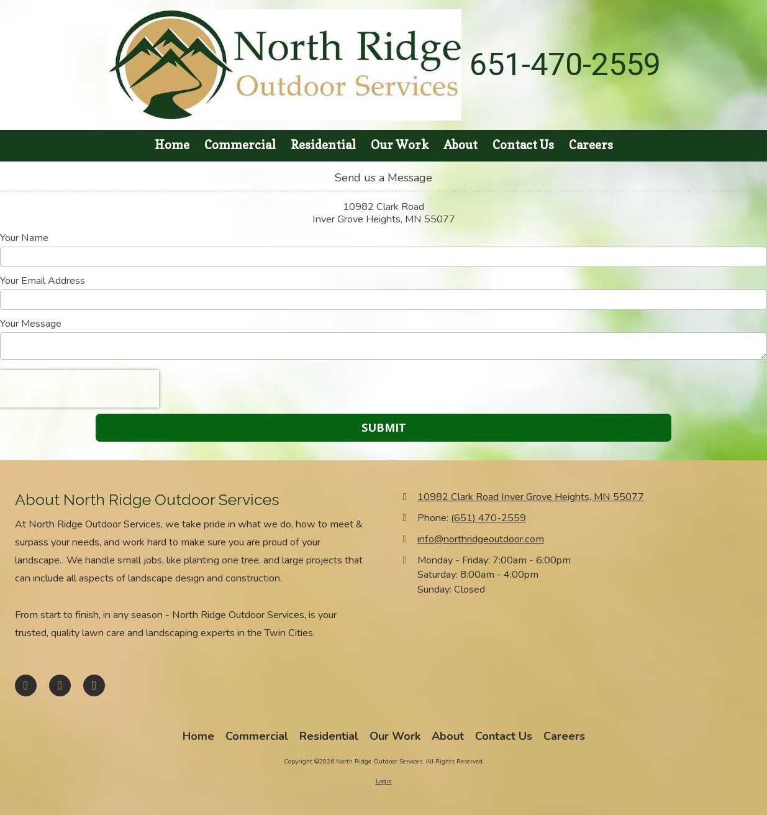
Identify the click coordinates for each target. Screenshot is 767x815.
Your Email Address (42, 281)
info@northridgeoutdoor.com (480, 539)
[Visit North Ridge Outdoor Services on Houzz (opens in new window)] (94, 685)
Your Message (30, 323)
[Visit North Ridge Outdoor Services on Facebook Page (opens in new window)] (26, 685)
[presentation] (79, 389)
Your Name (24, 238)
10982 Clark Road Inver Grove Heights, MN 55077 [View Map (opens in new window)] (530, 497)
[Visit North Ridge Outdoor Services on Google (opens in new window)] (60, 685)
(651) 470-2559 (488, 518)
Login (384, 781)
